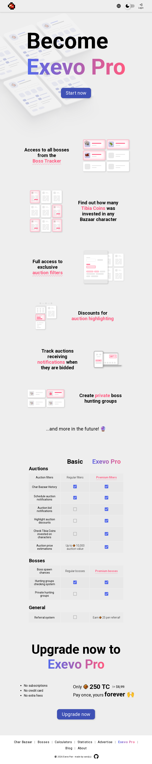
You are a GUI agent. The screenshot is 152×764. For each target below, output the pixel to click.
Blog (68, 748)
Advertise (105, 742)
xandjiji (87, 757)
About (82, 748)
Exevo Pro (126, 742)
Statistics (85, 742)
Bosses (43, 742)
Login (140, 6)
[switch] (129, 6)
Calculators (63, 742)
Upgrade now (76, 714)
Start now (76, 93)
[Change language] (118, 6)
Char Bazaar (23, 742)
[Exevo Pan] (13, 6)
